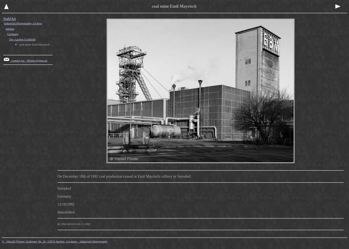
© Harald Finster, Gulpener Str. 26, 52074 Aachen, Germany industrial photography (55, 241)
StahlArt (9, 19)
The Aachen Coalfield (22, 39)
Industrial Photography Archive (23, 23)
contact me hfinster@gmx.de (25, 60)
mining (10, 28)
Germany (12, 34)
